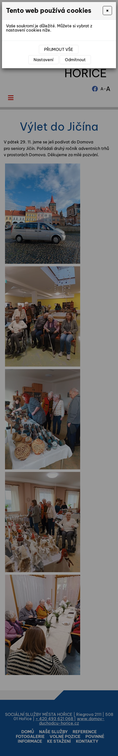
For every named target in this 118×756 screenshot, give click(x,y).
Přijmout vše (58, 49)
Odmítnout (75, 59)
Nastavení (43, 59)
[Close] (107, 10)
